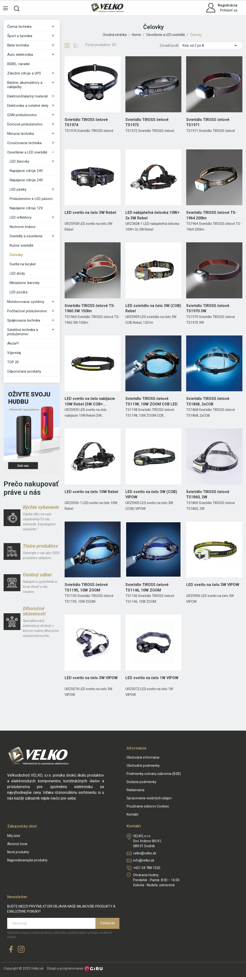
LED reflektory (20, 217)
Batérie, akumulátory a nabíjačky (24, 84)
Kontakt (132, 814)
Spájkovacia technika (23, 320)
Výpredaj (14, 353)
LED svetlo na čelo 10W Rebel (91, 491)
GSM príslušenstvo (22, 115)
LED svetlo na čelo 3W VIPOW (212, 584)
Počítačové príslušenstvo (27, 311)
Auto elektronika (20, 54)
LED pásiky (18, 189)
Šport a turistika (19, 36)
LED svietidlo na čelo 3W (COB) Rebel (153, 308)
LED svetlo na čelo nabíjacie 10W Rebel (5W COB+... (90, 401)
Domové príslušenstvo (25, 124)
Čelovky (16, 255)
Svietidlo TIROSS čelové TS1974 (86, 122)
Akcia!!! (13, 343)
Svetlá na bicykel (23, 264)
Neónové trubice (23, 227)
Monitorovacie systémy (25, 302)
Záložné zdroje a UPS (24, 73)
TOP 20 (13, 362)
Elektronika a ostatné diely (27, 105)
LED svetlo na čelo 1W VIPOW (151, 678)
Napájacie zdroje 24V (26, 171)
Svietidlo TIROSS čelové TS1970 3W (207, 308)
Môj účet (13, 836)
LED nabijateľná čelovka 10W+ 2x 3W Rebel (152, 215)
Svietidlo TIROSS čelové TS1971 (207, 122)
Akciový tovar (17, 844)
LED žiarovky (19, 161)
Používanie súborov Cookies (148, 806)
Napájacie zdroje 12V (26, 208)
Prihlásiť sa (228, 10)
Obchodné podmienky (143, 765)
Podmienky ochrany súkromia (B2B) (154, 774)
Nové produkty (18, 852)
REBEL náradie (18, 64)
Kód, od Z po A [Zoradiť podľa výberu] (211, 45)
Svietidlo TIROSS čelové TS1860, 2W (207, 494)
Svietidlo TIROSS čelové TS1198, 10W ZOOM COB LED (151, 401)
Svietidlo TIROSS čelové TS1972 (147, 122)
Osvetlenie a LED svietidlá (27, 152)
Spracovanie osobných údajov (149, 798)
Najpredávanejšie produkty (27, 860)
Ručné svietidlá (21, 245)
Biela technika (18, 45)
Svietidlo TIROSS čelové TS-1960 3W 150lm (90, 308)
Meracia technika (20, 133)
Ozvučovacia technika (24, 143)
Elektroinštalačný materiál (27, 96)
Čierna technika (19, 26)
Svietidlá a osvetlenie (26, 236)
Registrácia (227, 5)
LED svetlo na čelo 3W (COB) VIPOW (151, 494)
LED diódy (17, 273)
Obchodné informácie (143, 757)
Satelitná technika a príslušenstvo (22, 332)
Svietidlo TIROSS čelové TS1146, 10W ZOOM (147, 587)
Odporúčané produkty (24, 371)
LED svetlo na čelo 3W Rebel (90, 212)
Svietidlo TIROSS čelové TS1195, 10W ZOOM (86, 587)
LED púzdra (18, 292)
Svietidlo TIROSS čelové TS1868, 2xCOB (207, 401)
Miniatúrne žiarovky (25, 283)
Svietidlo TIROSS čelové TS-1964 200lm (211, 215)
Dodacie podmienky (141, 782)
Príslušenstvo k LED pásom (31, 199)
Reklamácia (135, 790)
